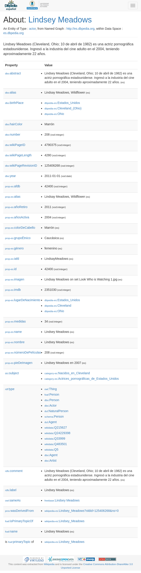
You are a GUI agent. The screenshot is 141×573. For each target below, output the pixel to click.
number (12, 134)
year (10, 176)
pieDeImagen (18, 363)
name (13, 331)
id (10, 269)
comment (13, 471)
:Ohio (54, 114)
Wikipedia (49, 564)
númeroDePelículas (23, 352)
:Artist (50, 460)
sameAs (12, 500)
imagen (14, 279)
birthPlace (14, 103)
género (14, 248)
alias (10, 92)
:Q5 (51, 449)
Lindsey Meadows (60, 19)
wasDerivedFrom (19, 510)
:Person (51, 394)
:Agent (50, 422)
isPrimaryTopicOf (19, 521)
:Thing (50, 389)
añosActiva (17, 217)
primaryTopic (19, 542)
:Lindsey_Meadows (64, 521)
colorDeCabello (20, 227)
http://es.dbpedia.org (80, 28)
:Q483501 (55, 444)
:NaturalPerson (56, 411)
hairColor (13, 124)
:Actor (50, 405)
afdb (12, 186)
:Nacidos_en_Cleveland (67, 373)
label (10, 490)
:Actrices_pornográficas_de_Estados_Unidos (81, 378)
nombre (15, 342)
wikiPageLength (18, 155)
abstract (13, 73)
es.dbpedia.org (13, 33)
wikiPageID (15, 145)
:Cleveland (57, 305)
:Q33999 (54, 438)
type (10, 389)
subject (12, 373)
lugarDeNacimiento (22, 300)
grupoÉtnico (18, 238)
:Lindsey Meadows (62, 500)
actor (32, 28)
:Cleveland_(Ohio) (62, 108)
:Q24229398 (57, 433)
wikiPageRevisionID (21, 165)
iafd (12, 258)
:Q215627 (55, 427)
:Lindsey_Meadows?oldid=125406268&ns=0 (81, 510)
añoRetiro (16, 207)
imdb (13, 289)
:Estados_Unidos (62, 103)
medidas (15, 321)
